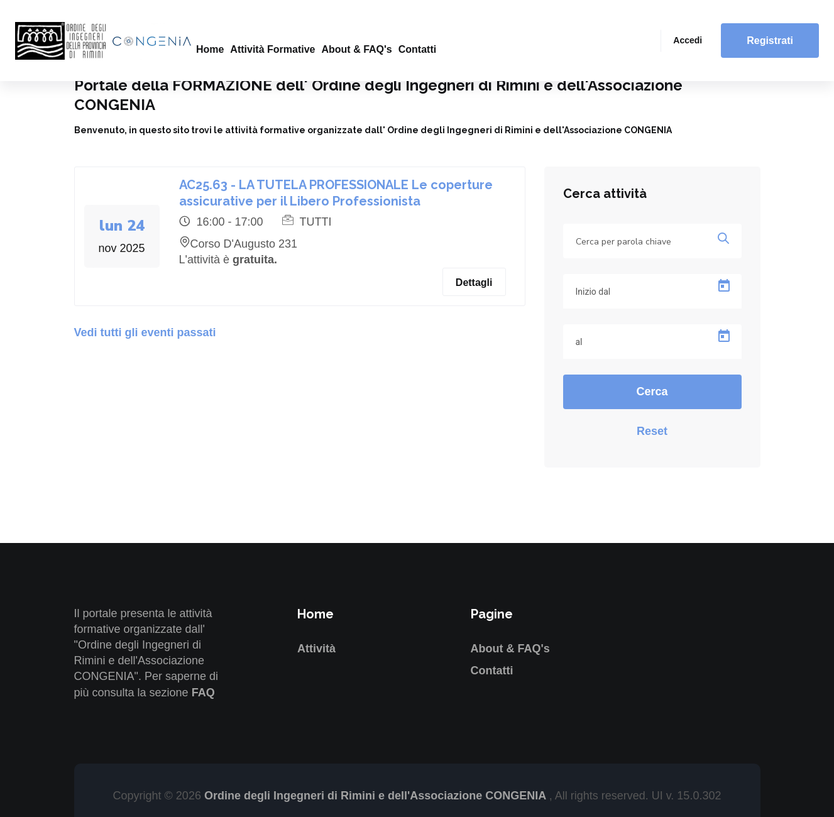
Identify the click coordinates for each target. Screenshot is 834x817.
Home (210, 49)
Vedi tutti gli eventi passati (145, 332)
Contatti (417, 49)
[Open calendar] (724, 285)
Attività (316, 648)
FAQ (203, 692)
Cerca (651, 391)
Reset (652, 431)
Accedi (687, 40)
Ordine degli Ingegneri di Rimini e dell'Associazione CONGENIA (376, 795)
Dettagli (474, 282)
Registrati (770, 40)
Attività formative (272, 49)
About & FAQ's (356, 49)
